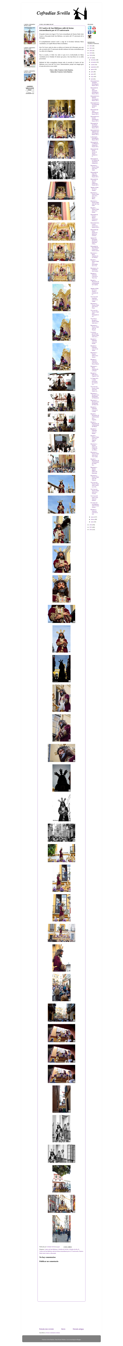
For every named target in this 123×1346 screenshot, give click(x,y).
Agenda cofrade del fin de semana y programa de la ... (94, 291)
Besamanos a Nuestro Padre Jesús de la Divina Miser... (95, 195)
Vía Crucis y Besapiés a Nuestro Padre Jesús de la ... (95, 321)
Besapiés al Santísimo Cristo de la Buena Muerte (95, 362)
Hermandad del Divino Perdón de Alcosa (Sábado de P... (94, 152)
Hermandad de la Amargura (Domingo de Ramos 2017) (95, 83)
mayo (92, 76)
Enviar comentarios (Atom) (53, 1332)
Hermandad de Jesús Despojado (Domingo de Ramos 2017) (94, 90)
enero (92, 522)
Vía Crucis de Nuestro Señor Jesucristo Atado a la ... (95, 389)
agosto (92, 69)
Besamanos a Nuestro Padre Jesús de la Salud (95, 168)
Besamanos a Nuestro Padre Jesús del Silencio (95, 478)
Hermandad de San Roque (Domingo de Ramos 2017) (94, 125)
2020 (90, 50)
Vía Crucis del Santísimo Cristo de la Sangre (94, 299)
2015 (90, 527)
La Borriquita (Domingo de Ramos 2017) (94, 138)
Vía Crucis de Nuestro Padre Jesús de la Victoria (95, 491)
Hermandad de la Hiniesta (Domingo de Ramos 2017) (95, 98)
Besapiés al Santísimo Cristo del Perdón (94, 341)
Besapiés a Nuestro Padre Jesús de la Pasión (95, 210)
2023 (90, 45)
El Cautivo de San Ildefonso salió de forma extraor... (95, 505)
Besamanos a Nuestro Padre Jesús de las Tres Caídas (95, 454)
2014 (90, 529)
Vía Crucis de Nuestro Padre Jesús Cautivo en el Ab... (95, 485)
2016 (90, 524)
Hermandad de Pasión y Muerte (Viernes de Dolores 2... (94, 217)
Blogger (79, 1339)
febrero (93, 519)
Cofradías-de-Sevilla (63, 1249)
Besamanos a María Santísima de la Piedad (94, 368)
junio (92, 74)
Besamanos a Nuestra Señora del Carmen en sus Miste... (94, 447)
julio (92, 71)
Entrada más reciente (46, 1329)
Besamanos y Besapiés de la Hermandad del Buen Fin (95, 402)
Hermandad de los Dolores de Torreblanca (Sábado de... (95, 161)
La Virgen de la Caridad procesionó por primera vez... (94, 381)
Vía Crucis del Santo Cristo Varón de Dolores (94, 498)
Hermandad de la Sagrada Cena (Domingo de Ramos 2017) (95, 132)
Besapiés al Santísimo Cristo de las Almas (94, 348)
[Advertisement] (61, 1314)
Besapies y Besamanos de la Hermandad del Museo (95, 424)
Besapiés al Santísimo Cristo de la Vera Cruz (94, 276)
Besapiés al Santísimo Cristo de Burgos (94, 431)
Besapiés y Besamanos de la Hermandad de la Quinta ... (95, 283)
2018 (90, 55)
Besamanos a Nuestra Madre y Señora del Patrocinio (94, 470)
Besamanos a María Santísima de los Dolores (94, 255)
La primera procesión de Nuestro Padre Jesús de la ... (95, 334)
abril (92, 79)
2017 (90, 57)
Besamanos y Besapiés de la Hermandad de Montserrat (95, 396)
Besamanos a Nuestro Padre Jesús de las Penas (95, 306)
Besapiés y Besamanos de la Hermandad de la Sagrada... (95, 416)
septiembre (94, 67)
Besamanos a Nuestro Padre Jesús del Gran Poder (95, 203)
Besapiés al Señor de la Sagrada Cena (95, 374)
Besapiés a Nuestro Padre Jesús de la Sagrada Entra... (95, 438)
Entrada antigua (78, 1329)
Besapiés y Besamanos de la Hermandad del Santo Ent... (95, 462)
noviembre (94, 62)
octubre (93, 64)
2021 (90, 48)
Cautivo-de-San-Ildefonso (51, 1249)
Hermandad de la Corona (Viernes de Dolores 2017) (95, 225)
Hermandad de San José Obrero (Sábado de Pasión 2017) (94, 182)
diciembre (93, 60)
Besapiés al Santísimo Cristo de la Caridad (94, 409)
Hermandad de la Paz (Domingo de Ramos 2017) (95, 105)
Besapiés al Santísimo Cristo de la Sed (94, 512)
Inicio (63, 1329)
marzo (92, 517)
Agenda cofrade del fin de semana (94, 189)
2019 (90, 53)
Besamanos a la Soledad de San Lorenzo (94, 269)
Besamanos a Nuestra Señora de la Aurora (94, 355)
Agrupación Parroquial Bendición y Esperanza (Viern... (94, 240)
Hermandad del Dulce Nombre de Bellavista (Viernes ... (94, 232)
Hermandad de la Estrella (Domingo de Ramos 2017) (95, 119)
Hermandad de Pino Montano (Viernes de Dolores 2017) (95, 248)
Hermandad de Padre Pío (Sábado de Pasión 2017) (94, 174)
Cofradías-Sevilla (73, 1249)
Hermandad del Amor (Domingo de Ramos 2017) (94, 112)
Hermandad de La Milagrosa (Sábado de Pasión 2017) (94, 144)
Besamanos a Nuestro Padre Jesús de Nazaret (95, 328)
